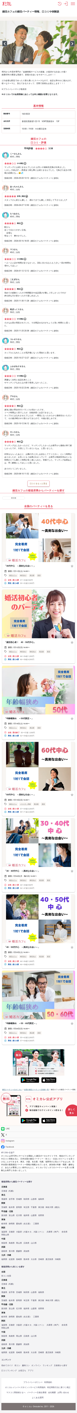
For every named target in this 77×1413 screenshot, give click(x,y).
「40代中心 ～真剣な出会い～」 (19, 566)
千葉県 (34, 1207)
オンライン (36, 1365)
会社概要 (52, 1392)
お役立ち (22, 1370)
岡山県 (19, 1243)
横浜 (57, 1207)
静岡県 (12, 1224)
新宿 (39, 575)
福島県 (41, 1199)
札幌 (11, 1191)
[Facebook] (38, 1147)
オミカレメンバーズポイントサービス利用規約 (25, 1387)
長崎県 (19, 1259)
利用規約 (48, 1382)
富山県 (12, 1215)
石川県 (19, 1215)
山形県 (34, 1199)
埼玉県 (26, 1207)
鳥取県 (4, 1243)
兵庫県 (49, 1232)
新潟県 (4, 1215)
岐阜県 (4, 1224)
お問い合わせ (63, 1392)
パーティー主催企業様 (36, 1392)
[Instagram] (38, 1141)
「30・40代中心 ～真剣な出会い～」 (22, 871)
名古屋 (27, 1224)
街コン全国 (6, 1276)
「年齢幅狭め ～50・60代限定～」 (21, 1023)
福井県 (26, 1215)
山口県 (34, 1243)
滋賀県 (4, 1232)
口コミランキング (9, 1370)
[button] (60, 4)
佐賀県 (12, 1259)
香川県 (12, 1251)
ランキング (47, 1365)
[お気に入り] (72, 566)
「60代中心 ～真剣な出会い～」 (19, 794)
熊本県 (26, 1259)
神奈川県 (49, 1207)
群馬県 (19, 1207)
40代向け (23, 575)
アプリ (31, 1370)
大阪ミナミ (38, 1232)
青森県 (4, 1199)
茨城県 (4, 1207)
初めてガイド (7, 1365)
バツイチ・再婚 (25, 804)
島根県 (12, 1243)
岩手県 (12, 1199)
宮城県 (19, 1199)
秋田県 (26, 1199)
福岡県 (4, 1259)
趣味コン (26, 1365)
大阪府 (19, 1232)
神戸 (56, 1232)
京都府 (12, 1232)
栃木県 (12, 1207)
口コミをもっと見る (38, 483)
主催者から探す (60, 1365)
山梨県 (34, 1215)
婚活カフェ (13, 575)
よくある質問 (37, 1397)
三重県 (36, 1224)
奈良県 (64, 1232)
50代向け (33, 651)
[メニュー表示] (73, 3)
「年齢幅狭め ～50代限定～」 (18, 718)
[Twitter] (38, 1135)
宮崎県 (41, 1259)
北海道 (4, 1191)
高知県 (26, 1251)
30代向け (23, 880)
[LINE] (38, 1129)
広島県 (26, 1243)
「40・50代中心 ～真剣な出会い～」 (22, 947)
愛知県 (19, 1224)
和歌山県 (5, 1235)
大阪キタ (27, 1232)
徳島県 (4, 1251)
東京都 (13, 498)
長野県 (41, 1215)
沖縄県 (58, 1259)
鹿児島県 (49, 1259)
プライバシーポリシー (33, 1382)
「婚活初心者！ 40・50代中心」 (20, 642)
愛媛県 (19, 1251)
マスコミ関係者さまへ (16, 1392)
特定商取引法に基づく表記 (58, 1387)
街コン (17, 1365)
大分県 (34, 1259)
